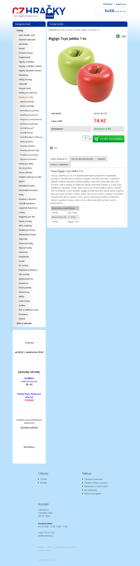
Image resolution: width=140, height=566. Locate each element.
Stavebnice (23, 283)
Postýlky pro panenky (29, 155)
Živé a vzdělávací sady (28, 309)
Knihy (21, 194)
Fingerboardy (24, 57)
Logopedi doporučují (28, 208)
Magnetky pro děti (27, 216)
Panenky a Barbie (27, 146)
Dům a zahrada (24, 323)
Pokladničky (24, 256)
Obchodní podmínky (29, 427)
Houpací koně (25, 88)
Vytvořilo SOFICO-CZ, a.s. (47, 560)
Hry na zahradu (25, 172)
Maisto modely (25, 221)
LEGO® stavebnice (27, 203)
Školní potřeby (25, 287)
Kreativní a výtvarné (27, 199)
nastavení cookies (44, 550)
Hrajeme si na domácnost (31, 119)
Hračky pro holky (26, 97)
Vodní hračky (24, 301)
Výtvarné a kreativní (28, 159)
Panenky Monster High (29, 150)
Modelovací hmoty (27, 230)
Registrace (121, 4)
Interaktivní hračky (27, 185)
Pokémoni (23, 252)
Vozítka (22, 305)
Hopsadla (23, 83)
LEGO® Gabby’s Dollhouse (31, 137)
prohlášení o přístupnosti (66, 547)
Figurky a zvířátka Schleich (30, 66)
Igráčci (21, 181)
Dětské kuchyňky (27, 101)
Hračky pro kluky (26, 163)
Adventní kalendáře (27, 39)
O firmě (43, 479)
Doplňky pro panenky (29, 115)
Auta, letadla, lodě (27, 35)
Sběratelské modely (27, 234)
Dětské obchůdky (27, 106)
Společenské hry (26, 279)
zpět (123, 36)
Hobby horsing (25, 79)
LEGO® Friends (26, 132)
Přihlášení (108, 4)
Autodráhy (23, 44)
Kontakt (43, 482)
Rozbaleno (23, 314)
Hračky (20, 30)
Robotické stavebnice (28, 270)
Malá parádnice (26, 141)
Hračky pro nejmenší (28, 92)
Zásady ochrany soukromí (95, 482)
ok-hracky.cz (29, 446)
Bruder (22, 48)
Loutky (22, 212)
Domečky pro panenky (29, 110)
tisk (51, 547)
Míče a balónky (25, 225)
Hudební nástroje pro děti (30, 177)
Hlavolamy (23, 75)
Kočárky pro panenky (29, 124)
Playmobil (23, 239)
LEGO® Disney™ (27, 128)
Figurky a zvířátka (26, 61)
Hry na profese (25, 168)
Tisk (55, 147)
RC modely (23, 265)
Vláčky (21, 296)
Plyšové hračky (25, 247)
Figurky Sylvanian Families (30, 70)
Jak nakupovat (90, 490)
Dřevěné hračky (26, 53)
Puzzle (21, 261)
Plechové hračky (26, 243)
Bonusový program (92, 493)
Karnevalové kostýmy (28, 190)
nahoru (41, 547)
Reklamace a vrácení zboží (96, 486)
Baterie (22, 318)
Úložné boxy (24, 292)
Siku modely (24, 274)
